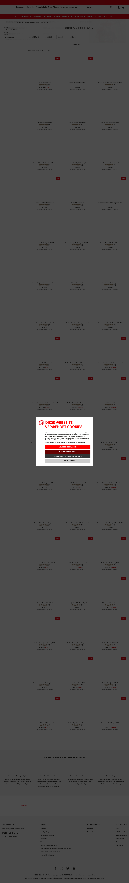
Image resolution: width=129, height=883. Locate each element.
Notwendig (49, 442)
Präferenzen (60, 442)
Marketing (80, 442)
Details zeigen (68, 461)
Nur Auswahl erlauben (67, 451)
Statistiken (71, 442)
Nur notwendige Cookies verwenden (68, 456)
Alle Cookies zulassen (67, 447)
